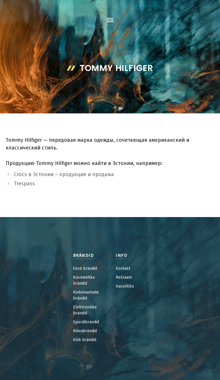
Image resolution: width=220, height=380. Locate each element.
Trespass (24, 183)
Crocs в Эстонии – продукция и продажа (64, 174)
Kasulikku (125, 286)
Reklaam (124, 277)
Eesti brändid (85, 268)
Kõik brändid (84, 339)
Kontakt (123, 268)
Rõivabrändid (85, 330)
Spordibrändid (86, 322)
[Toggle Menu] (110, 20)
